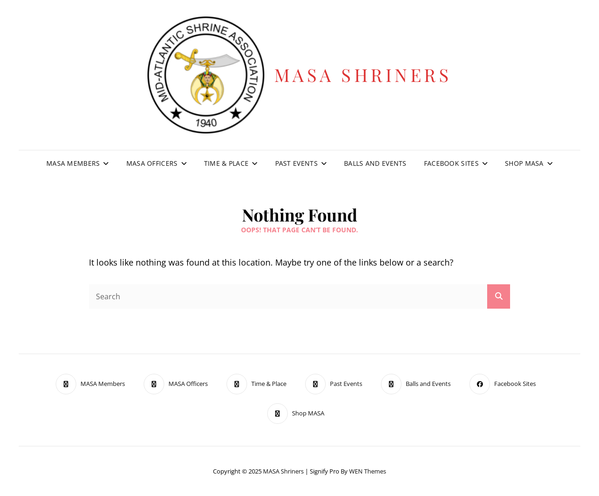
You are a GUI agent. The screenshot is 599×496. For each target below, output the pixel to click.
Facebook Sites (451, 163)
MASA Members (73, 163)
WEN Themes (367, 471)
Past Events (296, 163)
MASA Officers (152, 163)
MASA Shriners (363, 75)
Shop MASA (524, 163)
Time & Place (226, 163)
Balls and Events (375, 163)
